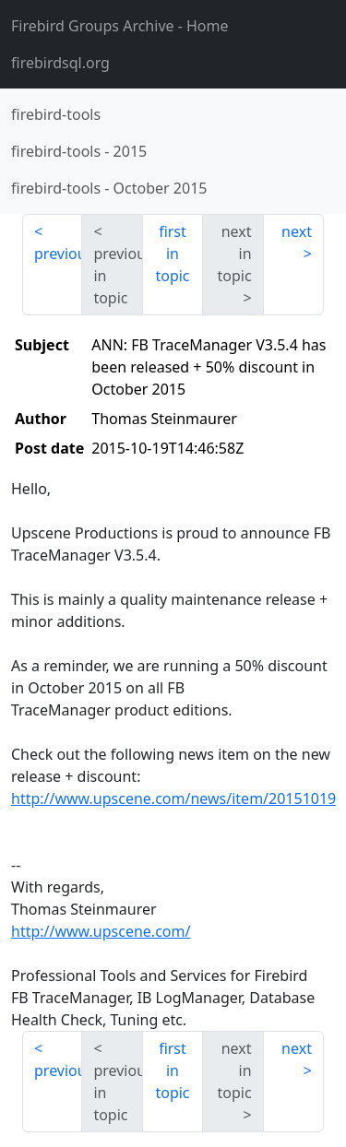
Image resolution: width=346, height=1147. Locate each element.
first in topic (172, 253)
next (296, 231)
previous (58, 253)
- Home (120, 26)
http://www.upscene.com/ (100, 931)
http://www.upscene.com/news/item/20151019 (173, 798)
